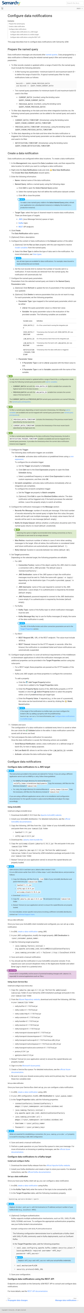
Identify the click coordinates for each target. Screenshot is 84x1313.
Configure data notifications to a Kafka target (24, 34)
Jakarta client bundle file (32, 840)
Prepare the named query (17, 24)
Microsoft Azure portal (31, 1066)
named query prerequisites (21, 402)
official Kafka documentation (39, 1172)
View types (37, 254)
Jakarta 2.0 (25, 895)
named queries (51, 55)
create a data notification (28, 932)
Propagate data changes (18, 1300)
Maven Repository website (29, 999)
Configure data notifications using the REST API (25, 37)
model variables (21, 248)
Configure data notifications (17, 29)
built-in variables (51, 382)
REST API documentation (37, 1291)
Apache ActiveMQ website (51, 815)
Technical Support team (26, 914)
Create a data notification (17, 26)
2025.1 (79, 8)
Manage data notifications (65, 1300)
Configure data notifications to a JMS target (24, 32)
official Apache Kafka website (58, 1165)
